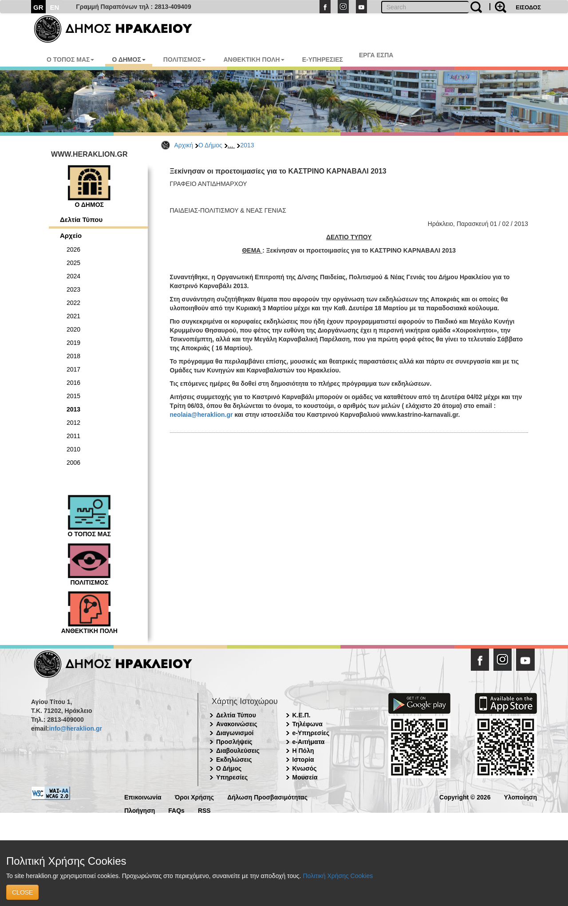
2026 (73, 249)
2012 (73, 422)
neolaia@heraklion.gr (201, 414)
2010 (73, 449)
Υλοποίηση (520, 796)
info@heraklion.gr (75, 728)
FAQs (176, 810)
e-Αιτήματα (308, 741)
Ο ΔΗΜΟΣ (128, 59)
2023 (73, 289)
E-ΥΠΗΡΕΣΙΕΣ (322, 59)
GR (38, 7)
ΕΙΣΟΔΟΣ (528, 7)
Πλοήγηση (139, 810)
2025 (73, 262)
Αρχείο (71, 235)
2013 (247, 145)
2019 (73, 342)
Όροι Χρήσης (194, 796)
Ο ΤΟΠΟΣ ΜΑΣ (70, 59)
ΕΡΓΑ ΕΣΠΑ (376, 55)
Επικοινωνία (143, 796)
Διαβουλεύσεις (238, 750)
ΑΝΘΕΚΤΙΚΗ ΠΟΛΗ (253, 59)
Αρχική (183, 145)
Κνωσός (304, 768)
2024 (73, 276)
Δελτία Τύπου (81, 219)
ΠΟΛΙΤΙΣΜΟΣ (184, 59)
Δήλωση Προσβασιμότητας (267, 796)
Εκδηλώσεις (234, 759)
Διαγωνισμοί (234, 732)
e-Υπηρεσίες (311, 732)
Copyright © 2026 (464, 796)
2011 (73, 435)
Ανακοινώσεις (236, 724)
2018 (73, 356)
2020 (73, 329)
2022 (73, 302)
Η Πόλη (303, 750)
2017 (73, 369)
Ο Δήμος (210, 145)
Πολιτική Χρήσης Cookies (338, 875)
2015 (73, 396)
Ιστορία (303, 759)
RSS (204, 810)
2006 (73, 462)
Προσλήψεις (234, 741)
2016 (73, 382)
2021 (73, 316)
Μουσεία (305, 777)
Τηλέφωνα (307, 724)
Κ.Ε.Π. (301, 715)
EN (54, 7)
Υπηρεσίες (232, 777)
